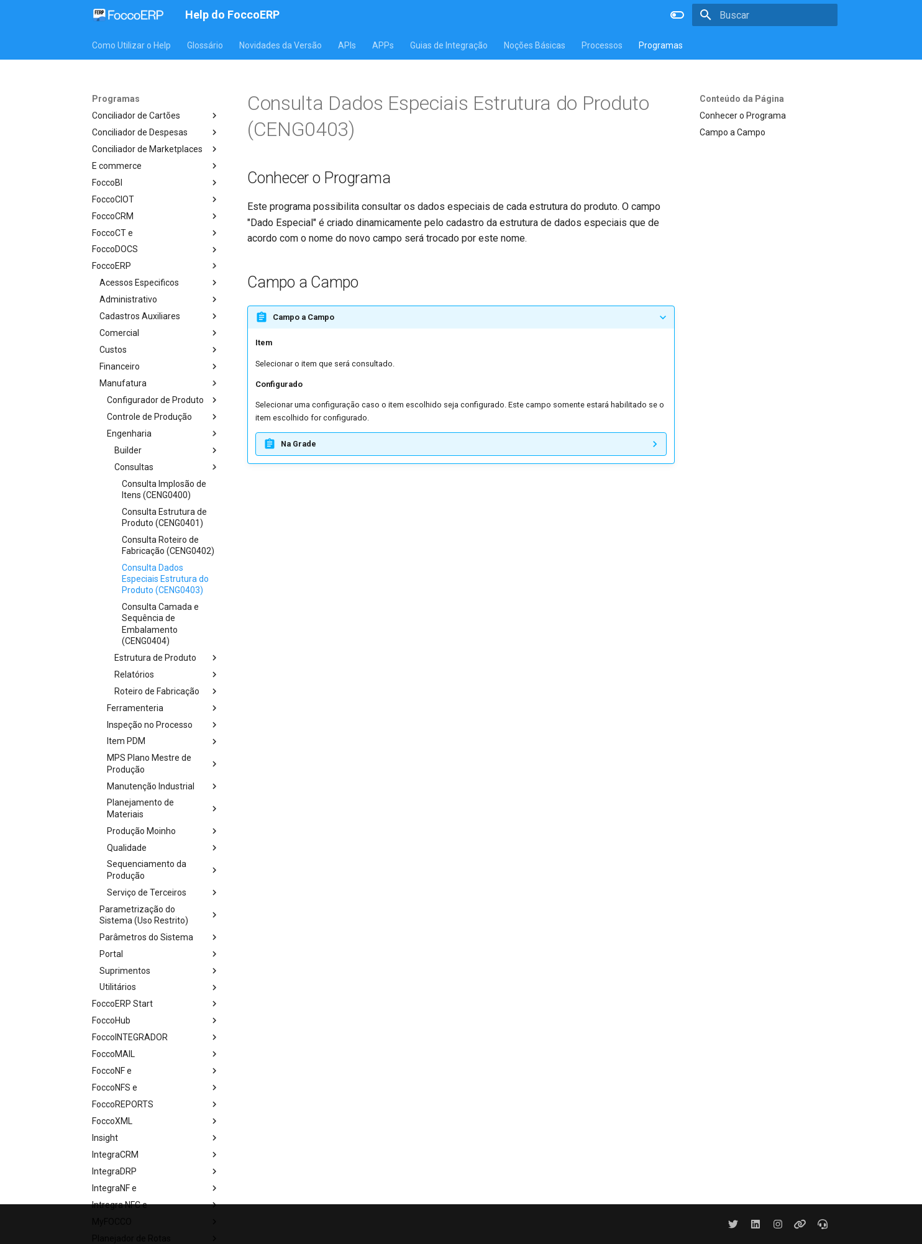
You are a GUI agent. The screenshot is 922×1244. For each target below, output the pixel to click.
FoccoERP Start (156, 1003)
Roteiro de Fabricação (167, 691)
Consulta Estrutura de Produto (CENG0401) (164, 517)
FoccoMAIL (156, 1054)
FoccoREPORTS (156, 1104)
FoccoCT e (156, 232)
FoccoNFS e (156, 1087)
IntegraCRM (156, 1154)
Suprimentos (159, 970)
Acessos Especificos (159, 282)
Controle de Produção (163, 416)
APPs (383, 45)
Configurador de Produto (163, 400)
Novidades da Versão (280, 45)
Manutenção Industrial (163, 786)
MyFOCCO (156, 1221)
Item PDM (163, 741)
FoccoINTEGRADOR (156, 1037)
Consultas (167, 467)
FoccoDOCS (156, 249)
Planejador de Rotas (156, 1238)
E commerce (156, 165)
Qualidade (163, 847)
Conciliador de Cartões (156, 115)
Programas (661, 45)
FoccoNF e (156, 1070)
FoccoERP (156, 265)
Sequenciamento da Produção (163, 869)
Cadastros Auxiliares (159, 316)
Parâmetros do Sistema (159, 937)
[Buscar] (765, 15)
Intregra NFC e (156, 1204)
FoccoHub (156, 1020)
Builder (167, 450)
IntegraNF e (156, 1188)
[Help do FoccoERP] (128, 14)
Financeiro (159, 366)
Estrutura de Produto (167, 657)
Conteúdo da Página (742, 99)
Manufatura (159, 383)
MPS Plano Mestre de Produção (163, 763)
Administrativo (159, 299)
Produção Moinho (163, 831)
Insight (156, 1137)
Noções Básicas (534, 45)
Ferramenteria (163, 708)
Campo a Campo (732, 132)
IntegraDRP (156, 1171)
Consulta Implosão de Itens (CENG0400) (164, 489)
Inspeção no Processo (163, 724)
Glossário (205, 45)
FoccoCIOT (156, 199)
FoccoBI (156, 182)
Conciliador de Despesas (156, 132)
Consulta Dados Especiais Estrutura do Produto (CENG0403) (165, 579)
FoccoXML (156, 1121)
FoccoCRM (156, 216)
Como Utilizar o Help (131, 45)
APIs (347, 45)
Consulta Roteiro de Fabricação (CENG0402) (168, 545)
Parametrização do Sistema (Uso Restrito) (159, 914)
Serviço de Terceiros (163, 892)
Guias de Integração (449, 45)
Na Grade (298, 443)
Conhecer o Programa (743, 115)
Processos (602, 45)
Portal (159, 954)
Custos (159, 349)
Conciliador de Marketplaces (156, 149)
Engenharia (163, 433)
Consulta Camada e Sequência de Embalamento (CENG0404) (160, 624)
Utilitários (159, 987)
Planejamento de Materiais (163, 808)
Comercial (159, 332)
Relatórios (167, 674)
